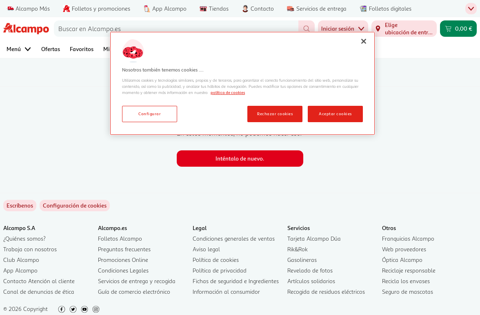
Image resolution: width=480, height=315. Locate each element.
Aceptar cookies (335, 113)
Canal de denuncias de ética (38, 291)
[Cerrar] (364, 41)
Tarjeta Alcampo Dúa (314, 238)
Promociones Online (123, 259)
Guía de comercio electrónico (134, 291)
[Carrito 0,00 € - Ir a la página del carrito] (458, 28)
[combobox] (176, 29)
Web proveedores (404, 249)
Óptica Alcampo (402, 259)
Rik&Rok (297, 249)
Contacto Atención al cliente (39, 280)
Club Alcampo (21, 259)
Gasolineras (302, 259)
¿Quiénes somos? (24, 238)
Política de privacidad (220, 270)
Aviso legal (206, 249)
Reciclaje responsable (409, 270)
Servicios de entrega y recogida (137, 280)
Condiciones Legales (123, 270)
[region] (242, 83)
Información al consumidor (226, 291)
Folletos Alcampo (120, 238)
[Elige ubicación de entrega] (404, 28)
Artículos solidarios (311, 280)
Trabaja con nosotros (30, 249)
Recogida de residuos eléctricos (326, 291)
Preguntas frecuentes (124, 249)
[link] (75, 205)
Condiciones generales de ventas (234, 238)
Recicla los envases (406, 280)
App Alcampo (20, 270)
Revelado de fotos (310, 270)
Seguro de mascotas (407, 291)
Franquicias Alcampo (408, 238)
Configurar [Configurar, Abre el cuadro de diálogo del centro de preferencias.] (149, 113)
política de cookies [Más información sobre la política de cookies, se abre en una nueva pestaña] (228, 92)
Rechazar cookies (275, 113)
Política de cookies (216, 259)
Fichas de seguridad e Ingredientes (236, 280)
